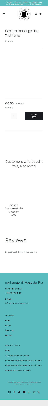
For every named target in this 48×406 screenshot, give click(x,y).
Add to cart (34, 116)
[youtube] (24, 392)
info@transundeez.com (16, 303)
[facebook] (14, 392)
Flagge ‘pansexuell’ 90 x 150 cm (14, 208)
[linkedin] (29, 392)
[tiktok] (19, 392)
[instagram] (9, 392)
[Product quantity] (14, 116)
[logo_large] (24, 8)
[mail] (34, 392)
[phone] (39, 392)
